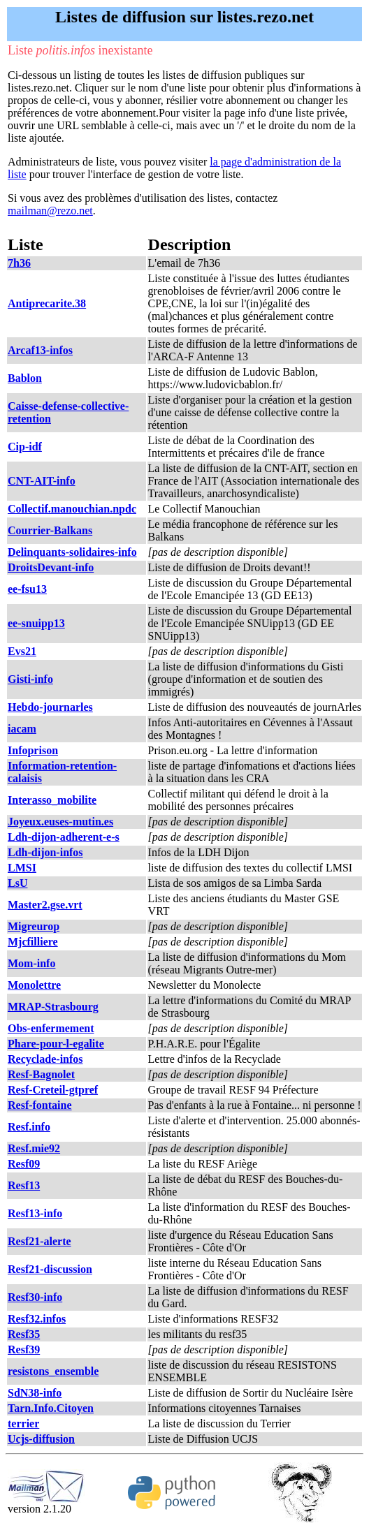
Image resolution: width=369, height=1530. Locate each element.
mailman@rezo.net (50, 210)
